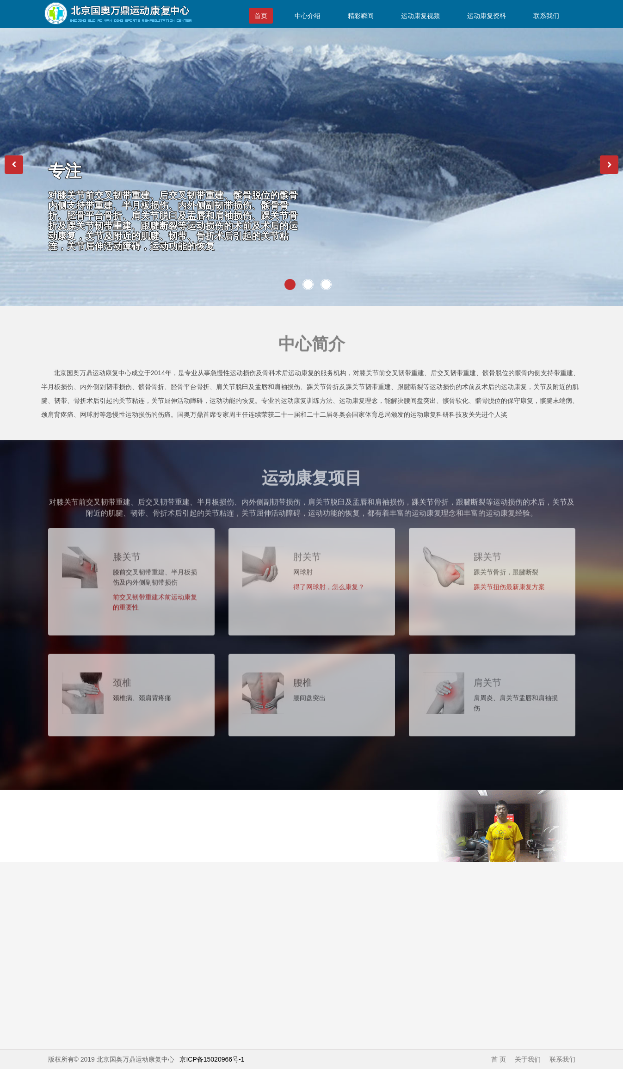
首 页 (498, 1059)
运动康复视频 (420, 15)
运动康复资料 (486, 15)
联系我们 (546, 15)
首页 (260, 15)
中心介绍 (308, 15)
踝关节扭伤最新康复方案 (509, 582)
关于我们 (528, 1059)
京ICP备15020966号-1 (211, 1059)
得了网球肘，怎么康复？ (328, 582)
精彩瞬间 (361, 15)
